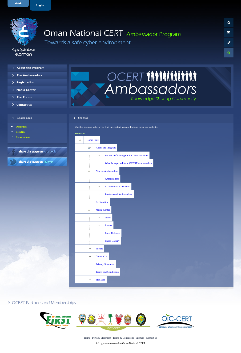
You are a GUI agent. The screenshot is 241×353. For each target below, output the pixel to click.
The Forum (37, 97)
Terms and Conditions (107, 271)
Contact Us (101, 256)
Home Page (93, 139)
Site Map (100, 279)
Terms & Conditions (123, 337)
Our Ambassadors (37, 75)
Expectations (23, 137)
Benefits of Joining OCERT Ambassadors (126, 155)
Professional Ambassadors (118, 194)
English (41, 5)
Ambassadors (112, 178)
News (108, 217)
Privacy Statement (105, 264)
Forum (99, 248)
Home (87, 337)
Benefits (20, 131)
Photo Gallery (112, 240)
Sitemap (140, 337)
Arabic (19, 5)
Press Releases (112, 233)
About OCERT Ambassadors (37, 68)
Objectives (21, 126)
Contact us (37, 104)
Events (108, 225)
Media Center (37, 89)
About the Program (106, 147)
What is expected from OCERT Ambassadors (128, 163)
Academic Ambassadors (117, 186)
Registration (37, 82)
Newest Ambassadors (107, 170)
